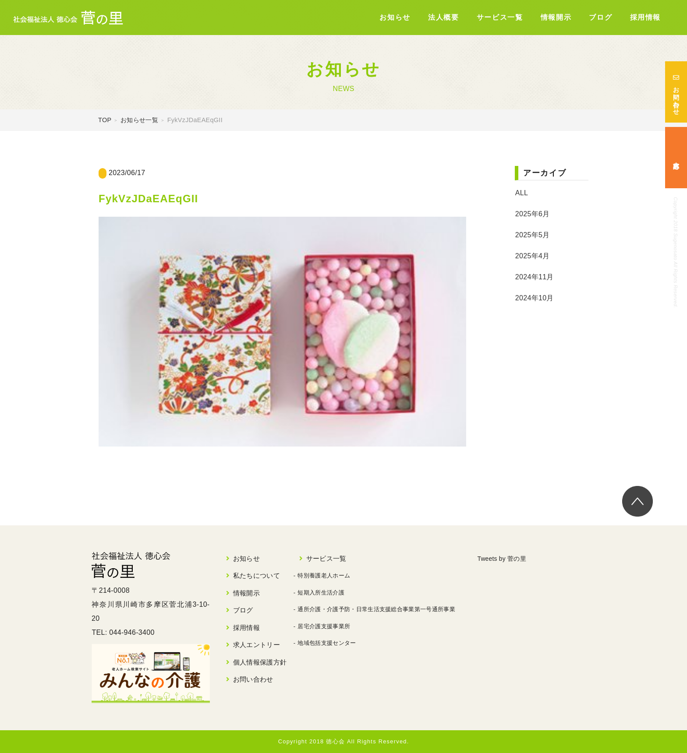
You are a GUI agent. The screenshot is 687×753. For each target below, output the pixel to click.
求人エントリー (256, 644)
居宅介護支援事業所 (323, 626)
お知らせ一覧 (139, 119)
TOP (104, 119)
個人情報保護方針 (260, 662)
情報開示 (556, 17)
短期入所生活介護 (320, 592)
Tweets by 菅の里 (505, 558)
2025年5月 (532, 235)
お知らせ (394, 17)
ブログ (600, 17)
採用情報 (645, 17)
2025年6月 (532, 214)
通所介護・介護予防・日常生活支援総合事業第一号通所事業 (376, 609)
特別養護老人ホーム (323, 575)
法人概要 (443, 17)
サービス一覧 (500, 17)
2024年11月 (534, 277)
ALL (521, 193)
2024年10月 (534, 298)
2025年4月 (532, 256)
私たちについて (256, 575)
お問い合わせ (676, 92)
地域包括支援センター (326, 643)
